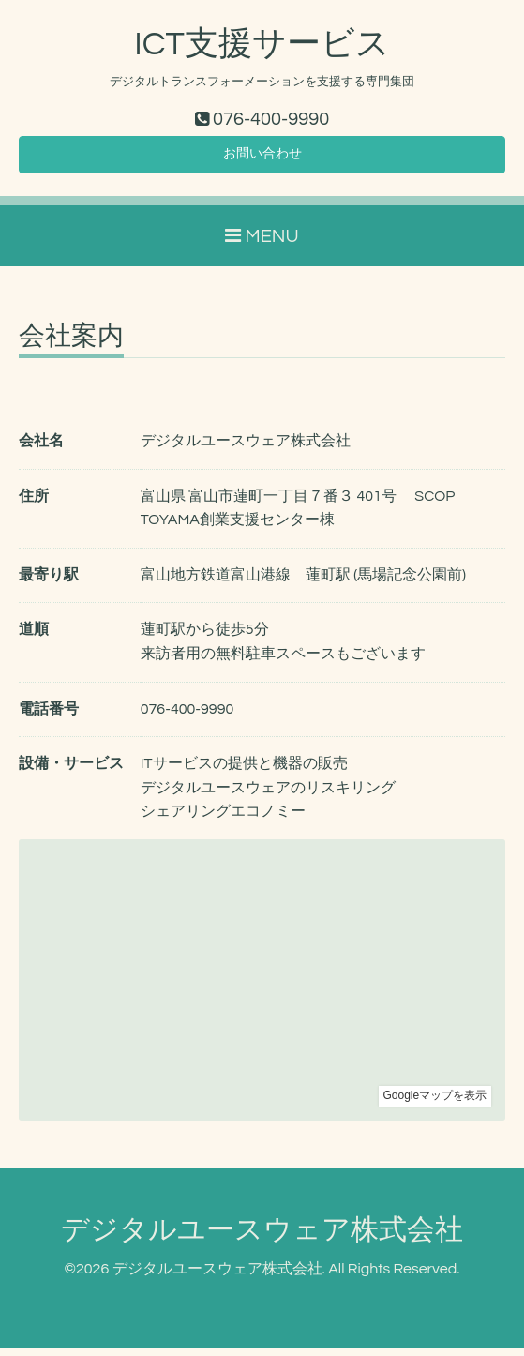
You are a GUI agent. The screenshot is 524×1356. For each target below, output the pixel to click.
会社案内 (71, 344)
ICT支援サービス (262, 44)
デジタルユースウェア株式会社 (262, 1237)
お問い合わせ (262, 159)
